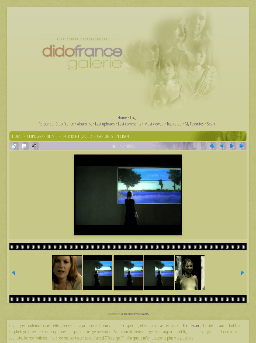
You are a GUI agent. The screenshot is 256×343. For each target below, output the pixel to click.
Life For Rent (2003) (74, 136)
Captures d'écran (113, 136)
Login (134, 117)
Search (212, 124)
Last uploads (105, 124)
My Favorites (194, 124)
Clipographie (39, 136)
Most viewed (154, 124)
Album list (84, 124)
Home (122, 117)
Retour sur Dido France (56, 124)
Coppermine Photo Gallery (134, 314)
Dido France (192, 325)
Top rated (174, 124)
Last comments (129, 124)
